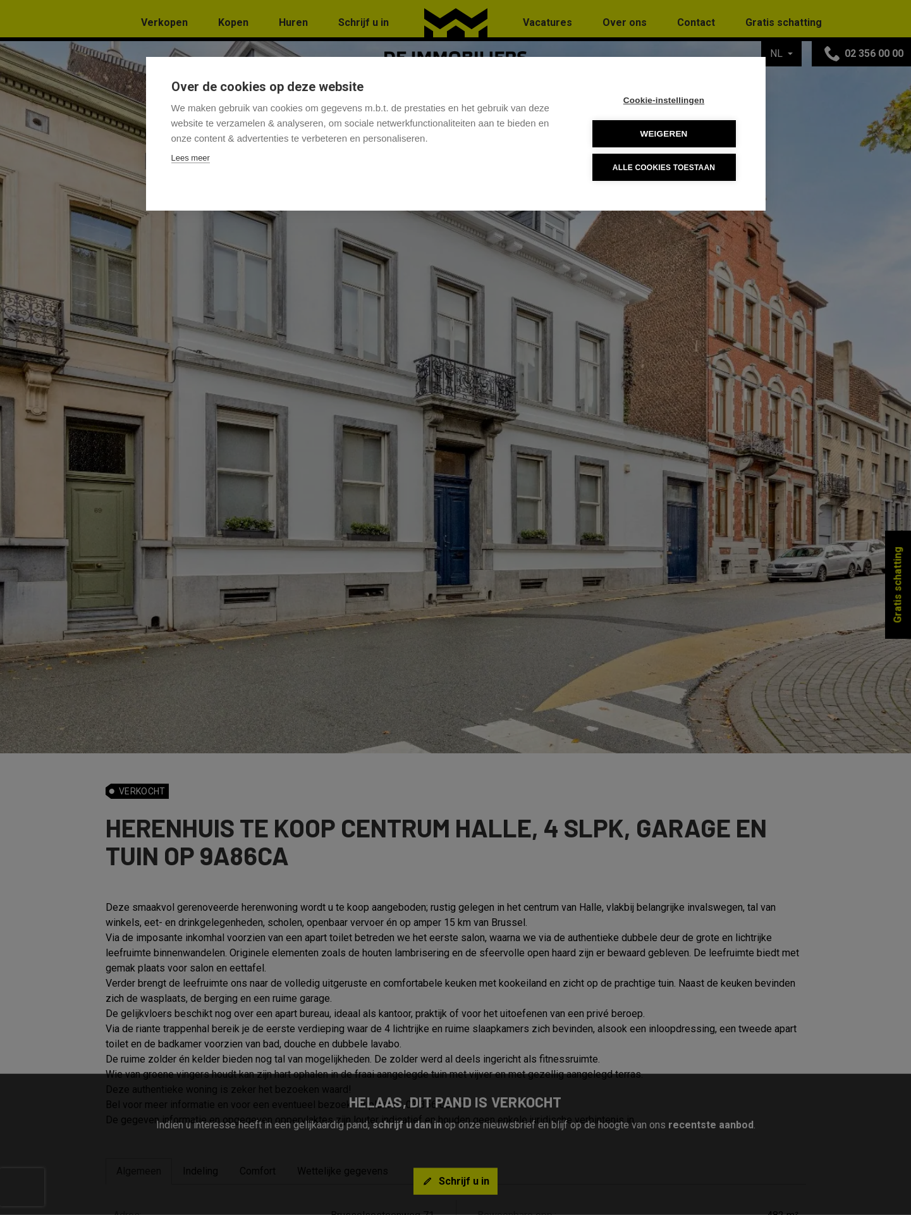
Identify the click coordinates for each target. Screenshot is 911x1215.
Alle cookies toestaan (664, 167)
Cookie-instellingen (663, 100)
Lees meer (190, 158)
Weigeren (663, 134)
